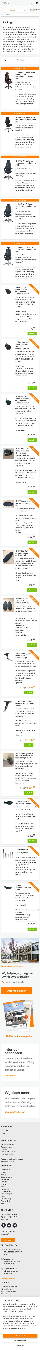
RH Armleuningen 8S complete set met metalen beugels (23, 656)
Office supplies (6, 1191)
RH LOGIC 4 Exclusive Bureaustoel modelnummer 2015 (25, 206)
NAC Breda (5, 1131)
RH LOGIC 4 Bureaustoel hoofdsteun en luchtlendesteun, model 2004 (25, 76)
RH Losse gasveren (23, 849)
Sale (2, 1203)
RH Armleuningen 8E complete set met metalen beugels (25, 703)
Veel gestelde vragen (8, 1144)
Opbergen (4, 1182)
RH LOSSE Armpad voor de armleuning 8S (23, 503)
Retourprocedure (6, 1147)
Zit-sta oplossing (6, 1177)
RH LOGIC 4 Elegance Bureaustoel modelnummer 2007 (25, 249)
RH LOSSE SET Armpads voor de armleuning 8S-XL (22, 601)
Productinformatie (7, 1154)
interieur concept (10, 1252)
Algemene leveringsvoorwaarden (12, 1159)
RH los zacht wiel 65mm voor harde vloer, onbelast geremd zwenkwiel (22, 345)
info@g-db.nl (5, 1299)
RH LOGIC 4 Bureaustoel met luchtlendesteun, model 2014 (25, 120)
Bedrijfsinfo (4, 1149)
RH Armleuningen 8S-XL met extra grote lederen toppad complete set (24, 756)
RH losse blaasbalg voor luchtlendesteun (23, 802)
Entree (3, 1186)
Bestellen (32, 333)
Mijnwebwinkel (33, 1346)
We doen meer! (9, 1259)
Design (3, 1172)
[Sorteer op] (20, 60)
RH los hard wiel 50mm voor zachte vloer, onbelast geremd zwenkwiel (22, 400)
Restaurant (4, 1184)
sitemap (5, 1346)
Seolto (3, 1133)
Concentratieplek (6, 1194)
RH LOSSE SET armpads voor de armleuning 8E (21, 553)
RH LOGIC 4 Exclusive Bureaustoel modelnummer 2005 (25, 163)
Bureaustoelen (6, 1170)
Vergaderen (5, 1179)
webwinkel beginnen (16, 1346)
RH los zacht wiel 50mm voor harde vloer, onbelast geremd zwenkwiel (22, 452)
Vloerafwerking (6, 1199)
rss (9, 1346)
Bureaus (4, 1174)
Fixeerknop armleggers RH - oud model (23, 888)
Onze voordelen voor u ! (9, 1152)
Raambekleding (6, 1201)
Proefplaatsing (9, 1268)
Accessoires (5, 1189)
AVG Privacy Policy (7, 1161)
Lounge (3, 1196)
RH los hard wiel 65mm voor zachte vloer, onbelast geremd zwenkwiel (22, 291)
